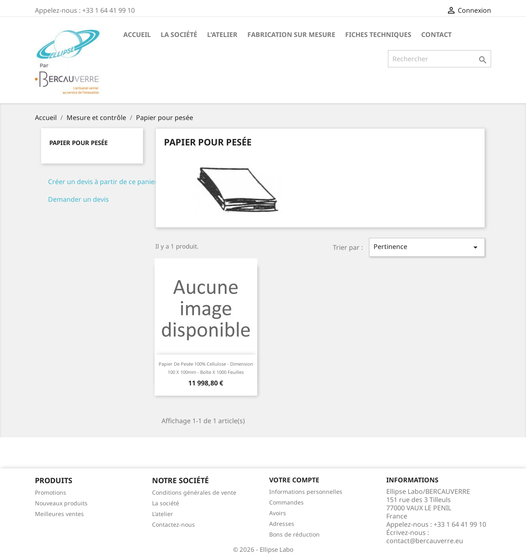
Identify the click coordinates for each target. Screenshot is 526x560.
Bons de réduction (294, 534)
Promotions (50, 492)
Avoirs (277, 513)
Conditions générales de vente (194, 492)
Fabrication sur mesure (291, 34)
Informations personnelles (305, 491)
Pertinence (427, 247)
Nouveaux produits (61, 503)
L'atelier (222, 34)
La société (179, 34)
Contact (436, 34)
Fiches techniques (378, 34)
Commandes (286, 502)
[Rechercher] (439, 58)
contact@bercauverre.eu (424, 540)
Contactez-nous (173, 524)
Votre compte (294, 479)
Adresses (281, 524)
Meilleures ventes (59, 514)
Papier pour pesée (78, 142)
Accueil (137, 34)
